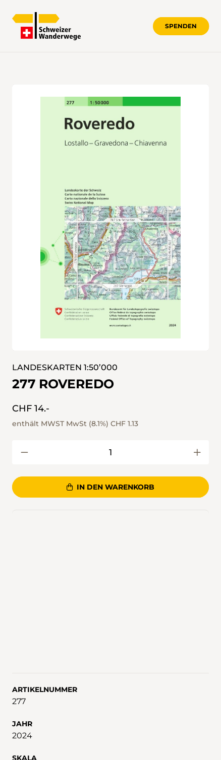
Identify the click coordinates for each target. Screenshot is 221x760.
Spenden (181, 26)
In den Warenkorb (110, 487)
